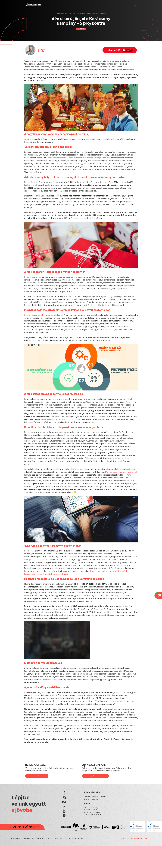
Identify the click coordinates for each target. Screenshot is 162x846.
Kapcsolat (37, 776)
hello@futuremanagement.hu (96, 796)
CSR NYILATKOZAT (79, 839)
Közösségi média (75, 13)
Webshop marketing (99, 13)
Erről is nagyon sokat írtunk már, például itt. (43, 315)
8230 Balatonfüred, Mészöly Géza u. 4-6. (93, 813)
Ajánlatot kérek (95, 776)
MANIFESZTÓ (29, 839)
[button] (135, 4)
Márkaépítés (86, 13)
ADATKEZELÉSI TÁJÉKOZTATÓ (47, 839)
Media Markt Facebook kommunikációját (59, 419)
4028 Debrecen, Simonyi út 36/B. (91, 809)
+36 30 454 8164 (91, 799)
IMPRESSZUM (65, 839)
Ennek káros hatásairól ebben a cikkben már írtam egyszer (73, 157)
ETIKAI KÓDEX (16, 839)
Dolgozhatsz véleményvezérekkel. (121, 472)
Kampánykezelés (61, 13)
